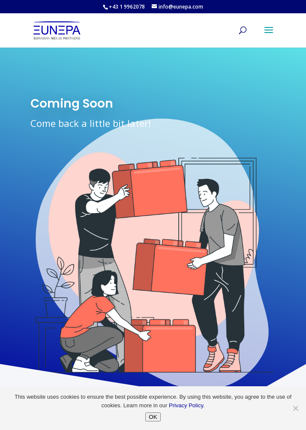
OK (153, 417)
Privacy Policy (186, 405)
